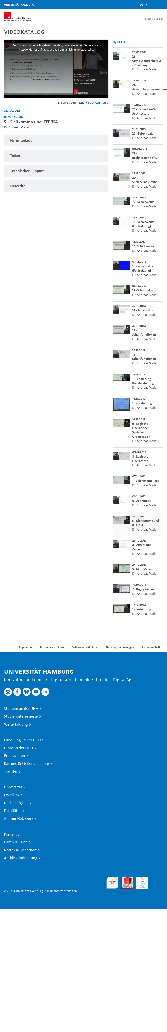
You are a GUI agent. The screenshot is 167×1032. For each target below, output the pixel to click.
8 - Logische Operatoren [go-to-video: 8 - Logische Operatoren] (140, 458)
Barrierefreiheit (151, 647)
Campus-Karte (16, 842)
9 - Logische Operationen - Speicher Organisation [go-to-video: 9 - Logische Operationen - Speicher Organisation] (141, 430)
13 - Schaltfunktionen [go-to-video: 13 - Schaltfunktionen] (144, 332)
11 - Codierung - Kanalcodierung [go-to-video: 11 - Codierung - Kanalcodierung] (143, 381)
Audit (125, 879)
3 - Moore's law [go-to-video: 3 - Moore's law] (142, 569)
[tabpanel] (56, 141)
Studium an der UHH (21, 708)
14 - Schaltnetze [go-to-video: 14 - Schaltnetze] (142, 310)
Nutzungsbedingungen (120, 647)
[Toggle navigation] (162, 4)
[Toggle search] (152, 4)
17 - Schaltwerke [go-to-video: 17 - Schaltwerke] (143, 246)
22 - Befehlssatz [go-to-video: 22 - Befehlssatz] (142, 133)
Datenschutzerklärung (85, 647)
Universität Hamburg (19, 4)
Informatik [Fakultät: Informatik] (13, 116)
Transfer (11, 771)
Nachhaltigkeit (16, 803)
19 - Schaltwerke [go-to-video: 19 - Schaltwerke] (143, 202)
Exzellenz (12, 795)
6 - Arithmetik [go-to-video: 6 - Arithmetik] (141, 501)
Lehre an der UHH (18, 748)
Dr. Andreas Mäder (16, 127)
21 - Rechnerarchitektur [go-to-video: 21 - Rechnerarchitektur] (145, 155)
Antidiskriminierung (20, 857)
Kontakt (10, 834)
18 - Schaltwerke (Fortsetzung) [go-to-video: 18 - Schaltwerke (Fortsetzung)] (143, 224)
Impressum (26, 647)
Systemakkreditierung (157, 879)
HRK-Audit (140, 881)
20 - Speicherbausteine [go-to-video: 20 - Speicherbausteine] (144, 180)
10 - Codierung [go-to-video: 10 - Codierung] (142, 403)
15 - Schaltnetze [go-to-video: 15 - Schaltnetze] (142, 290)
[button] (141, 4)
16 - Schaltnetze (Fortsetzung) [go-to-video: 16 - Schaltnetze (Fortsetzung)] (142, 268)
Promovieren (14, 755)
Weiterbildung (16, 724)
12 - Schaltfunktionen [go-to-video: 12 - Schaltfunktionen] (144, 357)
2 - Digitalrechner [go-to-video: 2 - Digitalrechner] (144, 589)
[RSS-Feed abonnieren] (114, 42)
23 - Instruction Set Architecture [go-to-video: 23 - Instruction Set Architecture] (145, 111)
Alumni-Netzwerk (18, 818)
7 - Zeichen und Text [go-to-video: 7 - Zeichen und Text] (145, 481)
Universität (13, 787)
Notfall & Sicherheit (20, 850)
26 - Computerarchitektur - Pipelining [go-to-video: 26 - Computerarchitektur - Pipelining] (146, 60)
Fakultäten (13, 810)
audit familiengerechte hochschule (112, 883)
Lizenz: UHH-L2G (71, 102)
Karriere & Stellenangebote (26, 763)
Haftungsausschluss (52, 647)
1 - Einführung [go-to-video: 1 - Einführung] (141, 609)
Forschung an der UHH (22, 740)
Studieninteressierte (21, 716)
